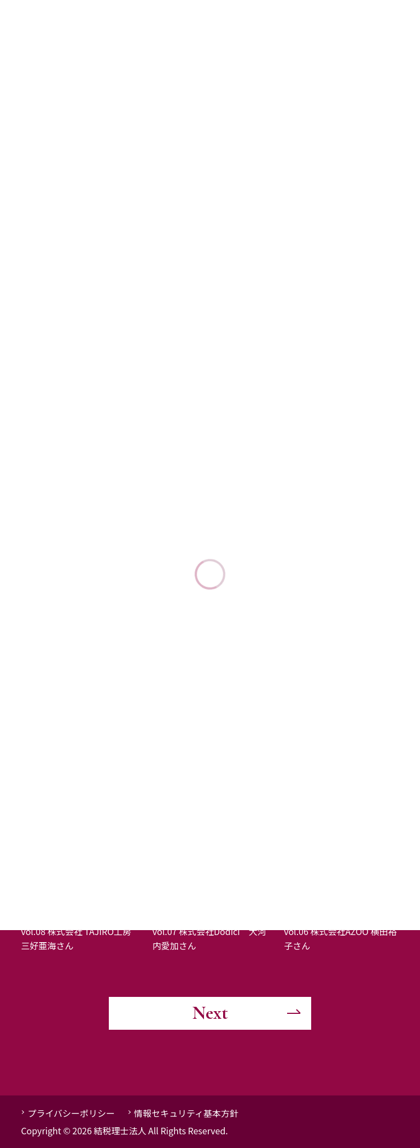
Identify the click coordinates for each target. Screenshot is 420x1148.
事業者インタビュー (64, 896)
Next (210, 1013)
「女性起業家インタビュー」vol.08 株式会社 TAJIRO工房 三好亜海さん (80, 931)
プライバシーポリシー (71, 1113)
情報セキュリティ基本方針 (186, 1113)
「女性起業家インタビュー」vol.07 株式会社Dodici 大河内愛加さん (209, 931)
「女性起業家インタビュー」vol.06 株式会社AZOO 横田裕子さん (341, 931)
